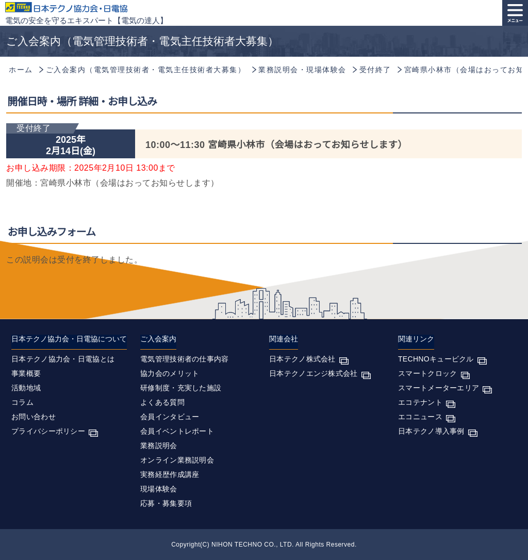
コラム (22, 402)
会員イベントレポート (177, 431)
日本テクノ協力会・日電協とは (62, 359)
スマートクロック (427, 373)
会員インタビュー (169, 417)
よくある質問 (162, 402)
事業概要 (26, 373)
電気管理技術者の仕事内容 (184, 359)
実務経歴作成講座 (169, 474)
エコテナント (420, 402)
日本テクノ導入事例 (431, 431)
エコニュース (420, 417)
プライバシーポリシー (48, 431)
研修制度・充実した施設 (180, 388)
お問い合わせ (33, 417)
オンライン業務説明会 (177, 460)
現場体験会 (158, 489)
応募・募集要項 (166, 503)
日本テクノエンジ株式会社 (313, 373)
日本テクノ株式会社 (302, 359)
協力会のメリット (169, 373)
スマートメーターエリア (438, 388)
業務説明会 (158, 445)
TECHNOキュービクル (436, 359)
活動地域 (26, 388)
